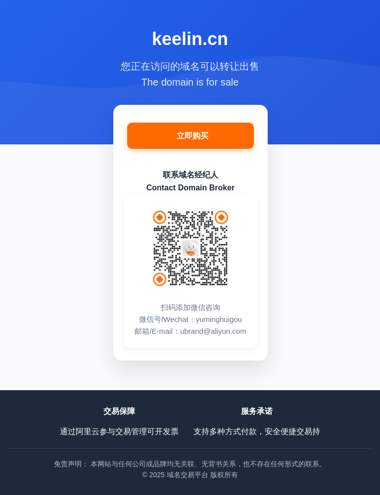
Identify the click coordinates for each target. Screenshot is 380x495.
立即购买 (192, 136)
